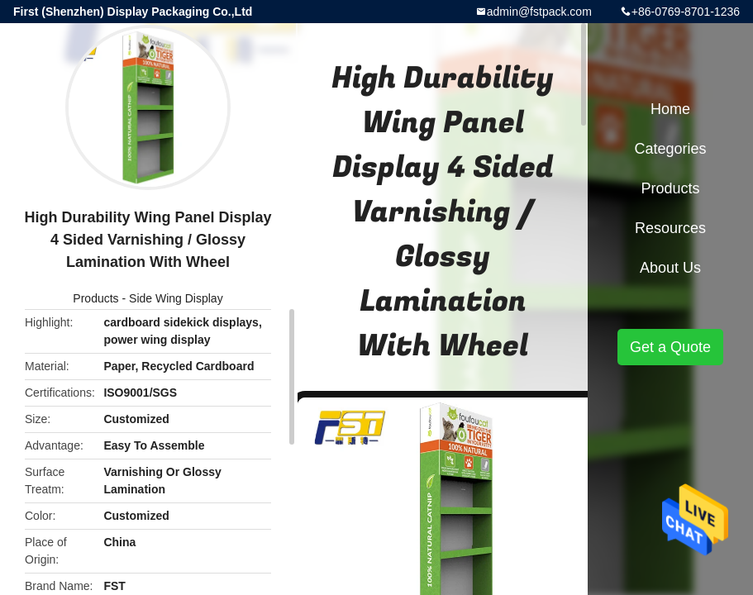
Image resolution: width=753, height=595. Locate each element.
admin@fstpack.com (539, 11)
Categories (670, 148)
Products (95, 298)
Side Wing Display (176, 298)
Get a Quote (670, 347)
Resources (670, 228)
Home (670, 109)
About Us (670, 267)
